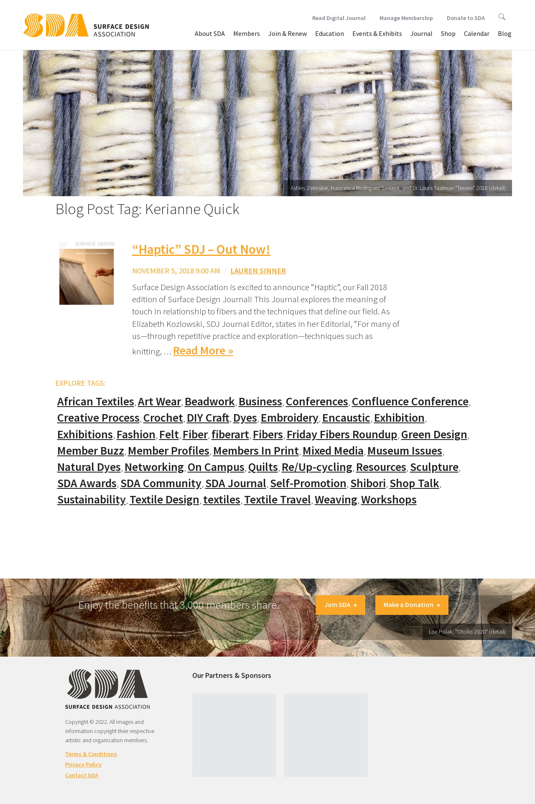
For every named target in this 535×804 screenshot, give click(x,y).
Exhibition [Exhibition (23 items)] (399, 417)
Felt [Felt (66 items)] (169, 434)
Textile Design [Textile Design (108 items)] (164, 499)
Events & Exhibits (377, 33)
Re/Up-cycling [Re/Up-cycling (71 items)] (317, 467)
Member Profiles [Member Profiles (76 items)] (168, 450)
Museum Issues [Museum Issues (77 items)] (404, 450)
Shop (448, 33)
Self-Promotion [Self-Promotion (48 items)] (308, 483)
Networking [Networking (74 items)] (154, 467)
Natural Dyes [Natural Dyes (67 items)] (89, 467)
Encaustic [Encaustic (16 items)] (346, 417)
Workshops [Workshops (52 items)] (389, 499)
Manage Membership (406, 18)
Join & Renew (287, 33)
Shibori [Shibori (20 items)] (368, 483)
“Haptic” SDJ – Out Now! (201, 249)
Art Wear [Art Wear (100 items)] (159, 401)
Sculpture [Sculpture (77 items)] (434, 467)
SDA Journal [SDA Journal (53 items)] (235, 483)
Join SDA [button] (340, 604)
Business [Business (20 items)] (260, 401)
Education (329, 33)
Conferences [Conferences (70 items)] (317, 401)
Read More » (203, 350)
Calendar (476, 33)
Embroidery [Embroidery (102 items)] (289, 417)
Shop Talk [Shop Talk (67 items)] (414, 483)
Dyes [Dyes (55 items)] (245, 417)
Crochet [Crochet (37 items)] (163, 417)
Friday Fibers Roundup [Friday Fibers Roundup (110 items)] (342, 434)
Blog (505, 33)
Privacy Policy (83, 764)
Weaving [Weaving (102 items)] (336, 499)
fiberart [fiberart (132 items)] (230, 434)
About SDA (210, 33)
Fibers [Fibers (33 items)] (268, 434)
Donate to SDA (466, 18)
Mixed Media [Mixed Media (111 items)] (333, 450)
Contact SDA (81, 775)
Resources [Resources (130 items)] (381, 467)
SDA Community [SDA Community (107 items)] (160, 483)
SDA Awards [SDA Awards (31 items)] (87, 483)
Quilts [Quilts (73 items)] (263, 467)
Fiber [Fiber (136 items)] (195, 434)
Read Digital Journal (339, 18)
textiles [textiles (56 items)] (221, 499)
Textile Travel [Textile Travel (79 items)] (277, 499)
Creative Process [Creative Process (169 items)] (98, 417)
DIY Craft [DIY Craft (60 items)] (208, 417)
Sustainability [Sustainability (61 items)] (91, 499)
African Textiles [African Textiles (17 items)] (95, 401)
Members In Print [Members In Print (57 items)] (256, 450)
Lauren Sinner (258, 271)
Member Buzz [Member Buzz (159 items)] (90, 450)
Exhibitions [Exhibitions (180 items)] (85, 434)
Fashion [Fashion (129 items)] (136, 434)
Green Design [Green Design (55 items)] (434, 434)
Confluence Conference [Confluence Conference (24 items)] (410, 401)
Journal (421, 33)
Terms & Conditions (91, 754)
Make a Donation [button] (412, 604)
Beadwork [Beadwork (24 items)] (210, 401)
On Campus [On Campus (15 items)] (216, 467)
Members (246, 33)
